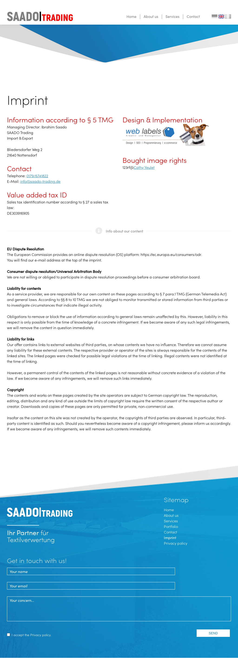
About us (151, 16)
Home (131, 16)
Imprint (170, 537)
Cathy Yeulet (144, 167)
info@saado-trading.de (40, 181)
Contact (193, 16)
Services (172, 16)
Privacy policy (175, 543)
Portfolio (171, 526)
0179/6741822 (37, 175)
